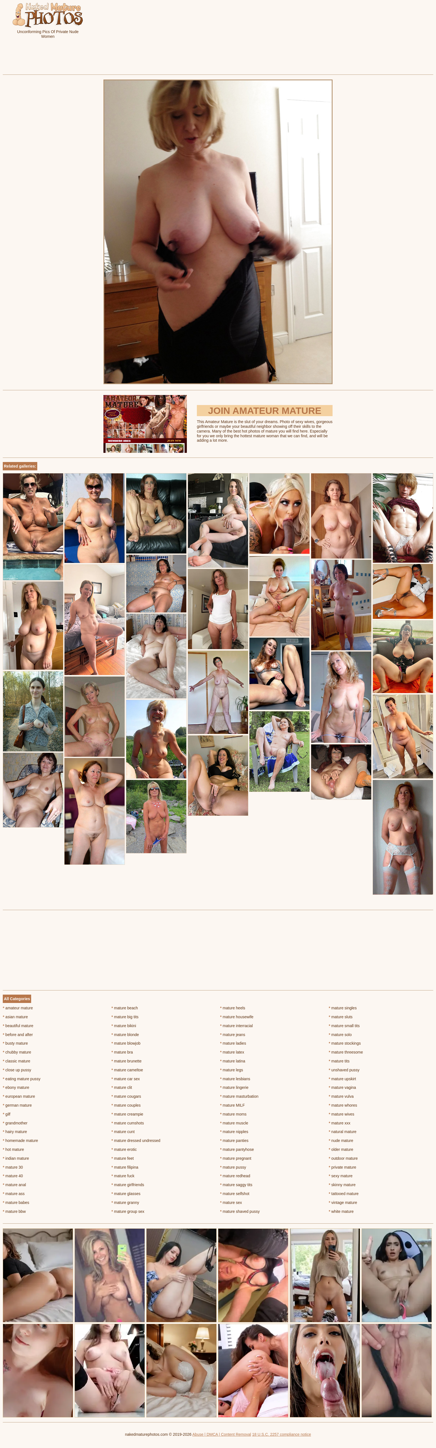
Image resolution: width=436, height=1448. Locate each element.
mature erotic (124, 1149)
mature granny (125, 1202)
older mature (341, 1149)
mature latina (232, 1061)
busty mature (15, 1043)
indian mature (16, 1158)
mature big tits (125, 1017)
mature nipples (234, 1131)
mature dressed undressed (136, 1140)
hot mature (13, 1149)
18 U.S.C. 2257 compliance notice (281, 1434)
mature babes (16, 1202)
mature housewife (237, 1017)
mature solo (340, 1034)
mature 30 (13, 1167)
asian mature (15, 1017)
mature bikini (124, 1026)
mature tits (339, 1061)
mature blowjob (126, 1043)
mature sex (231, 1202)
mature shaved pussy (240, 1211)
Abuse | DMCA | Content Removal (221, 1434)
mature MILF (232, 1105)
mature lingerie (234, 1087)
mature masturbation (239, 1096)
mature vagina (342, 1087)
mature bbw (14, 1211)
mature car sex (126, 1079)
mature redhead (235, 1176)
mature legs (231, 1070)
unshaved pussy (344, 1070)
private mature (342, 1167)
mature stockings (345, 1043)
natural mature (342, 1131)
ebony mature (16, 1087)
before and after (18, 1034)
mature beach (125, 1008)
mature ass (14, 1193)
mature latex (232, 1052)
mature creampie (127, 1114)
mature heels (232, 1008)
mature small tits (344, 1026)
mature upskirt (342, 1079)
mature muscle (234, 1123)
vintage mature (343, 1202)
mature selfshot (234, 1193)
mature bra (122, 1052)
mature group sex (128, 1211)
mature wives (341, 1114)
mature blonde (125, 1034)
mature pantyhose (237, 1149)
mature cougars (126, 1096)
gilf (6, 1114)
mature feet (123, 1158)
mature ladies (233, 1043)
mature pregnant (235, 1158)
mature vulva (341, 1096)
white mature (341, 1211)
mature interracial (236, 1026)
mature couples (126, 1105)
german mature (17, 1105)
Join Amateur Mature (264, 410)
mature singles (342, 1008)
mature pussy (233, 1167)
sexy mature (341, 1176)
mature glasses (126, 1193)
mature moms (233, 1114)
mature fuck (123, 1176)
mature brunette (127, 1061)
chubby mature (17, 1052)
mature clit (122, 1087)
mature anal (14, 1185)
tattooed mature (343, 1193)
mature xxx (339, 1123)
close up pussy (17, 1070)
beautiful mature (18, 1026)
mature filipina (125, 1167)
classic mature (16, 1061)
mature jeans (232, 1034)
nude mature (341, 1140)
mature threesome (346, 1052)
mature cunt (123, 1131)
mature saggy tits (236, 1185)
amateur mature (18, 1008)
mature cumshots (128, 1123)
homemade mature (20, 1140)
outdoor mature (343, 1158)
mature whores (343, 1105)
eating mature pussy (21, 1079)
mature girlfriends (128, 1185)
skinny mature (342, 1185)
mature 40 (13, 1176)
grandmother (15, 1123)
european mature (19, 1096)
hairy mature (15, 1131)
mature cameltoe (127, 1070)
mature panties (234, 1140)
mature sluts (341, 1017)
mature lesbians (235, 1079)
